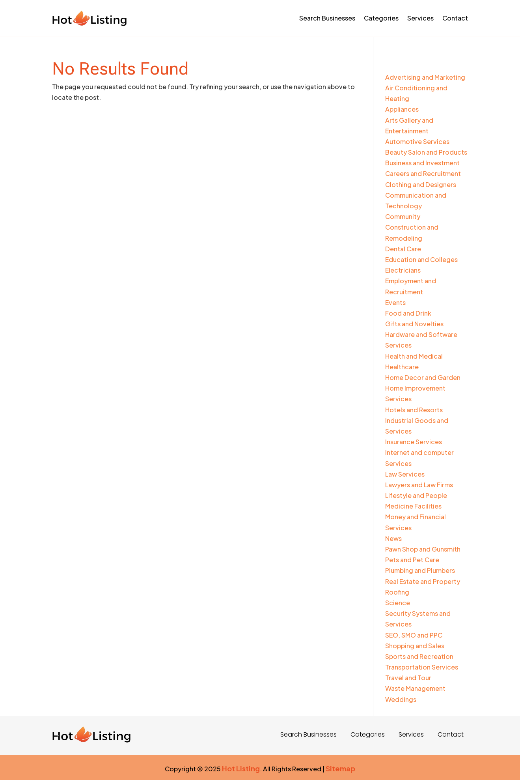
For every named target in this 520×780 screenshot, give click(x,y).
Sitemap (340, 768)
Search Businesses (327, 18)
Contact (455, 18)
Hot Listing (241, 768)
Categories (381, 18)
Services (420, 18)
